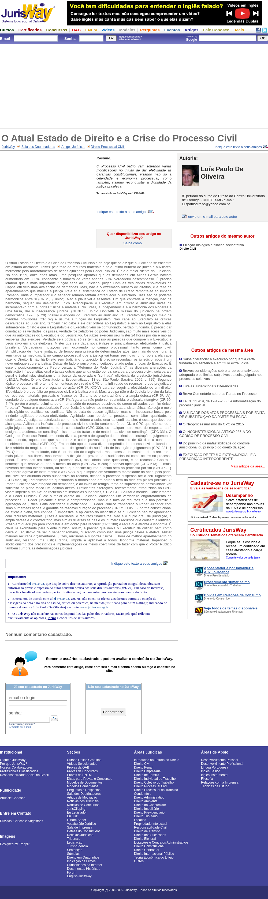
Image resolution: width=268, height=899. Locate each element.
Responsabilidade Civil (150, 827)
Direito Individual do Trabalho (155, 779)
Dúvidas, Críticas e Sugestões (21, 821)
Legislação (74, 842)
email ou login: (22, 697)
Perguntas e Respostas (83, 790)
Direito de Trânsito (147, 831)
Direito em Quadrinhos (83, 857)
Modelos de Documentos (85, 782)
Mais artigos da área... (247, 466)
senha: (15, 713)
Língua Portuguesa (214, 767)
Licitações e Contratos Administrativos (161, 842)
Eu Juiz (72, 816)
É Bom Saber (76, 820)
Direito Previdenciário (149, 812)
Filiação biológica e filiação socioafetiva (213, 245)
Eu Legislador (77, 812)
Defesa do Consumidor (83, 831)
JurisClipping (76, 809)
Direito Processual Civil (108, 147)
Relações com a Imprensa (219, 782)
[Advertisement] (134, 85)
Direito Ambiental (146, 801)
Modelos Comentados (82, 786)
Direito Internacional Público (154, 854)
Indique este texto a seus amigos (241, 147)
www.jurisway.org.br (94, 607)
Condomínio (142, 794)
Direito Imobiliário (146, 809)
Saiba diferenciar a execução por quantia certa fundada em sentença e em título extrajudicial (217, 361)
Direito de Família (146, 775)
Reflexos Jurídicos (80, 835)
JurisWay (8, 147)
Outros (139, 861)
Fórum (71, 872)
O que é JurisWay (12, 760)
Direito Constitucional (149, 846)
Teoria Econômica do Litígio (153, 857)
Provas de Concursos (82, 771)
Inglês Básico (210, 771)
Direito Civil (142, 764)
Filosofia (207, 779)
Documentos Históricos (83, 869)
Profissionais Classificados (19, 771)
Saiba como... (134, 243)
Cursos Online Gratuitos (84, 760)
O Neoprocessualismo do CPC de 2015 (213, 424)
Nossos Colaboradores (16, 767)
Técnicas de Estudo (215, 786)
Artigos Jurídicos (73, 147)
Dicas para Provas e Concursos (89, 779)
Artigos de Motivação (82, 797)
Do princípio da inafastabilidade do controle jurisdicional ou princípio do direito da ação (214, 445)
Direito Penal (143, 767)
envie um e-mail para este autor (212, 217)
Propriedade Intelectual (150, 824)
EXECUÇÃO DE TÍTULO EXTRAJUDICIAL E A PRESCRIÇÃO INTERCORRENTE (217, 457)
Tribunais (73, 839)
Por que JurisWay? (13, 764)
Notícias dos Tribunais (83, 801)
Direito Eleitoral (145, 839)
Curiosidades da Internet (84, 865)
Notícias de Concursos (83, 805)
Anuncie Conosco (12, 798)
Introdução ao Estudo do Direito (156, 760)
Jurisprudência (77, 846)
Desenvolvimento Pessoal (219, 760)
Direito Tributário (146, 816)
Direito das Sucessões (150, 835)
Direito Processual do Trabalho (156, 790)
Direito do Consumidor (150, 805)
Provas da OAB (78, 767)
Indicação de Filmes (81, 861)
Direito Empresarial (147, 771)
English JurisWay (79, 876)
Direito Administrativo (149, 797)
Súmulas (73, 854)
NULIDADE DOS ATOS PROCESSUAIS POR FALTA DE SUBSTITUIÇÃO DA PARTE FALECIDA (222, 415)
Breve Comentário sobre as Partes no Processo (219, 394)
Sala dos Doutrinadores (38, 147)
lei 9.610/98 (35, 584)
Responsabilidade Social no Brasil (24, 775)
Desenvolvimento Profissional (222, 764)
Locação (140, 820)
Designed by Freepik (14, 844)
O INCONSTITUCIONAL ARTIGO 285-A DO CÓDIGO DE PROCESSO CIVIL (215, 434)
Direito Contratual (146, 850)
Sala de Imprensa (79, 827)
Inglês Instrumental (214, 775)
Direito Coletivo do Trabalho (154, 782)
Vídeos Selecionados (82, 764)
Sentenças (74, 850)
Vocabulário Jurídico (81, 824)
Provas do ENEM (79, 775)
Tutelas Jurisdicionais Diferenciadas (210, 386)
